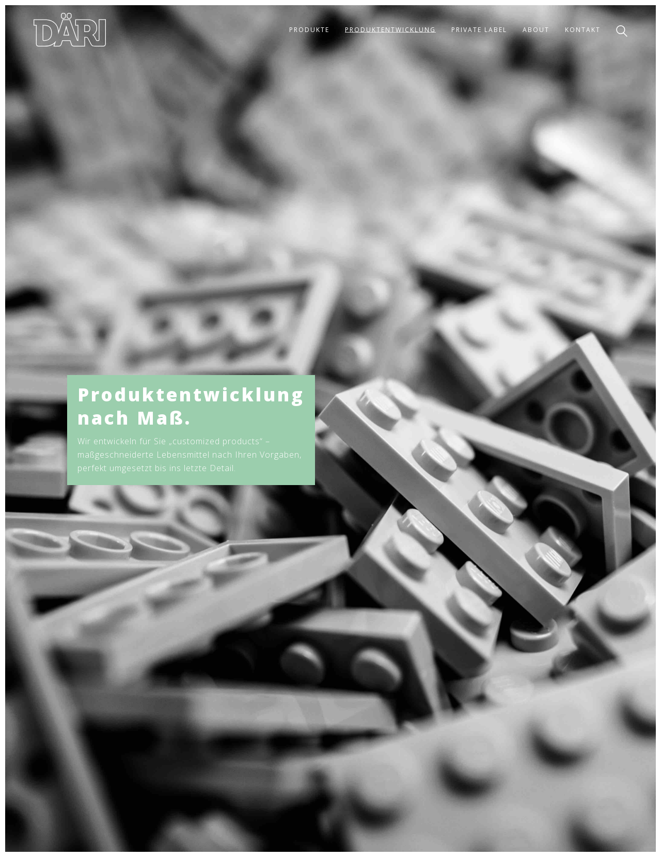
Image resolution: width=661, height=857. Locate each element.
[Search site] (621, 31)
